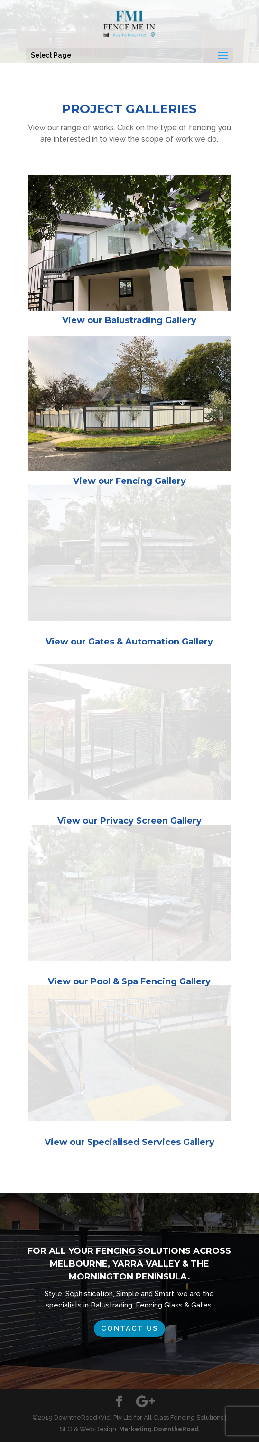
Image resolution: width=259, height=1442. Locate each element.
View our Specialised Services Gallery (129, 1142)
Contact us (129, 1328)
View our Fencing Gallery (129, 481)
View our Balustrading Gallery (129, 320)
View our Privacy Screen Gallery (129, 821)
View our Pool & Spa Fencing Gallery (129, 981)
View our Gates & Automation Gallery (129, 641)
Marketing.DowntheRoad (159, 1428)
